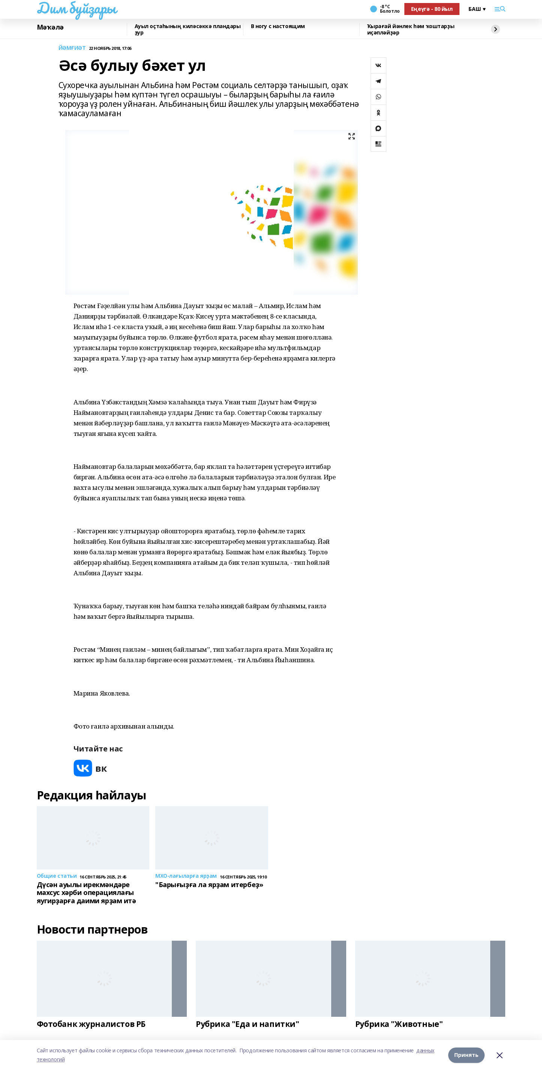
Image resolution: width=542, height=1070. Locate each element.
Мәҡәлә (50, 27)
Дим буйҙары (76, 8)
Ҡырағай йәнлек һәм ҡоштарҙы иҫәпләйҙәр (411, 29)
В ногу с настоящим (278, 26)
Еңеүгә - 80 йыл (432, 8)
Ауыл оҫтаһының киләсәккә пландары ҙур (188, 29)
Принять (466, 1054)
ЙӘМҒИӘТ (72, 48)
